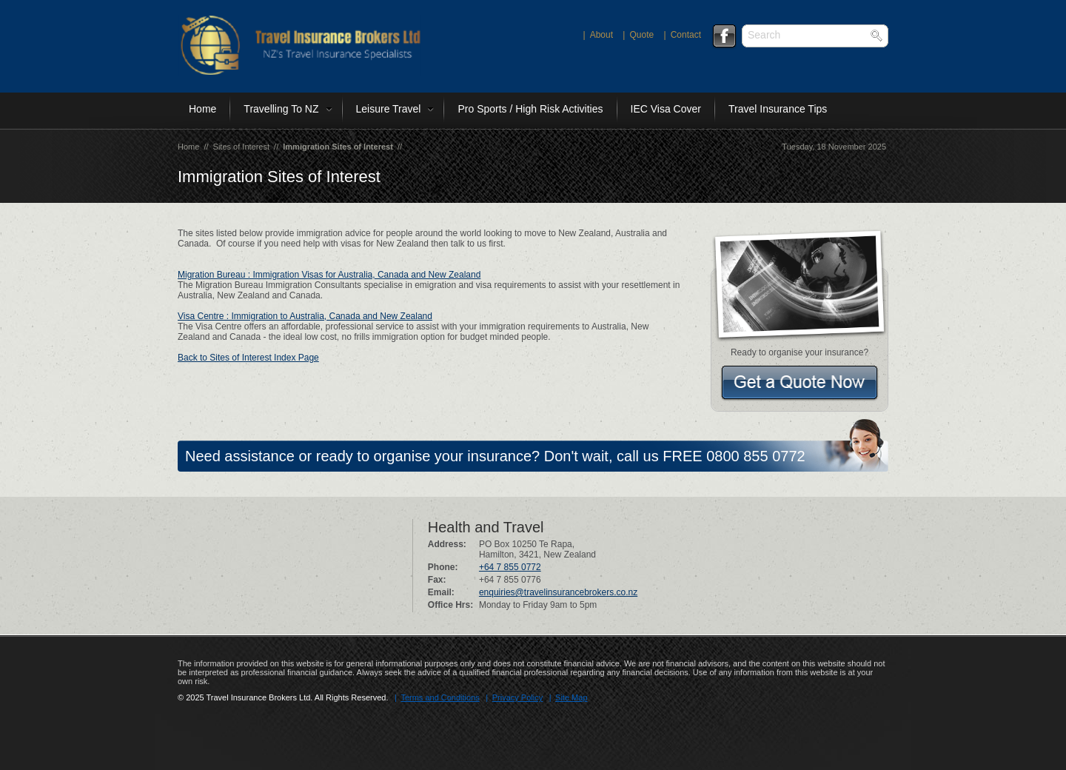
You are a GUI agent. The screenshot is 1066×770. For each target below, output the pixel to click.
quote (641, 35)
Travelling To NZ (288, 109)
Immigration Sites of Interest (338, 146)
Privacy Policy (517, 697)
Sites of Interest (241, 146)
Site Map (571, 697)
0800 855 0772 (755, 456)
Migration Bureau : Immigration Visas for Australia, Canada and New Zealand (329, 275)
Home (202, 109)
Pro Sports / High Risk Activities (530, 109)
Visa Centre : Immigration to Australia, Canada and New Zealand (305, 316)
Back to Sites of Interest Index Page (248, 357)
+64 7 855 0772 (510, 567)
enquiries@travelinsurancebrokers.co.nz (558, 592)
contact (686, 35)
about (601, 35)
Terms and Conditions (439, 697)
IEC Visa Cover (666, 109)
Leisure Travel (395, 109)
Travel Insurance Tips (777, 109)
